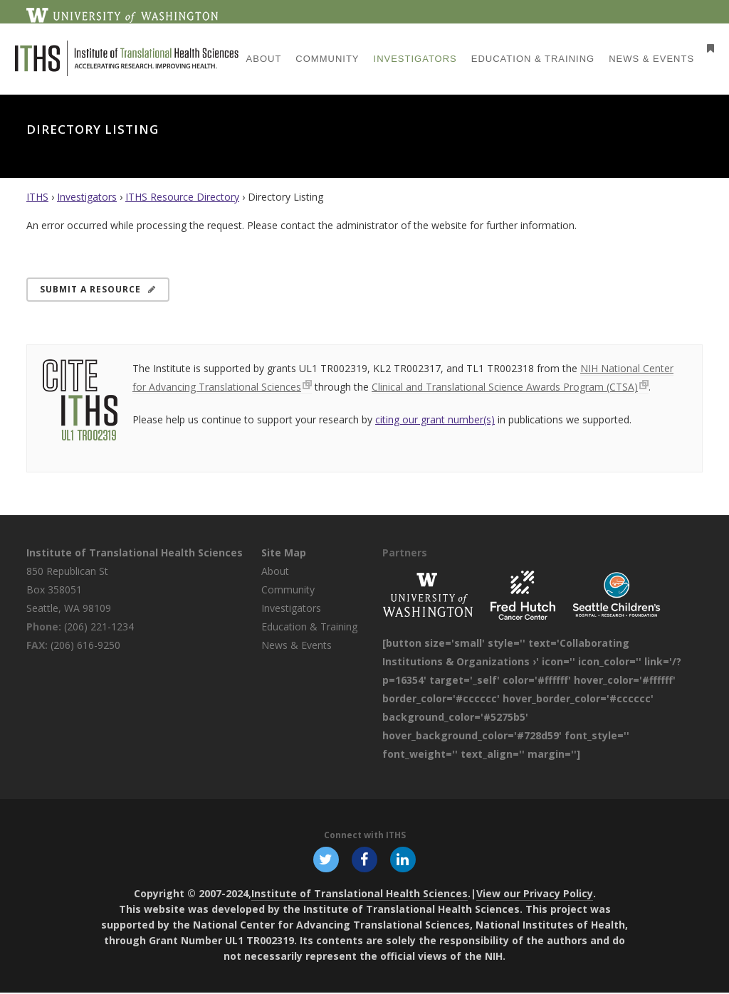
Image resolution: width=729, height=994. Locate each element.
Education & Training (309, 626)
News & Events (296, 645)
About (275, 571)
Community (288, 589)
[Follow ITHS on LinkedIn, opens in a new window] (404, 859)
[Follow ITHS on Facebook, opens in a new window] (364, 859)
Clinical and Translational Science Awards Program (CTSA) (505, 386)
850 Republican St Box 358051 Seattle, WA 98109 (68, 589)
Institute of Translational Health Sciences (134, 552)
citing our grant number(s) (435, 419)
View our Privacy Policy (534, 895)
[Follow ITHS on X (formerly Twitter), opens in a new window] (325, 859)
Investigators (87, 196)
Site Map (283, 552)
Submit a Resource (98, 289)
